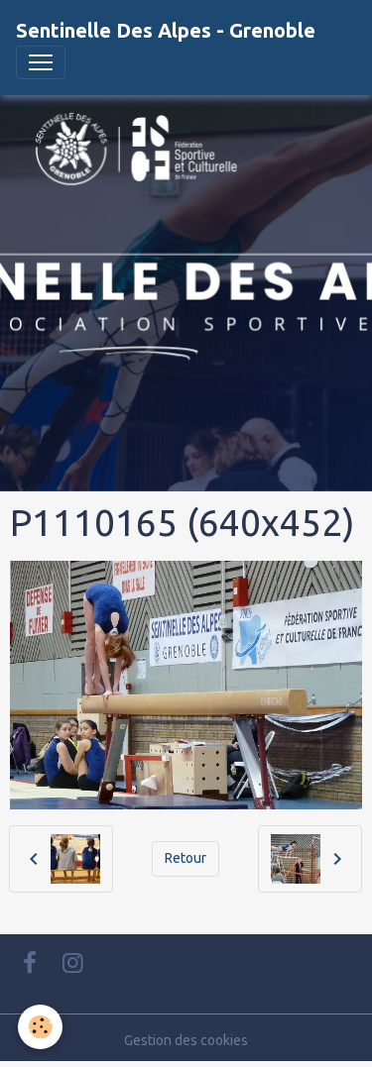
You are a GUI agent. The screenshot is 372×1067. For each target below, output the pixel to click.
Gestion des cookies (186, 1040)
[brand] (165, 31)
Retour (185, 858)
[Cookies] (40, 1027)
